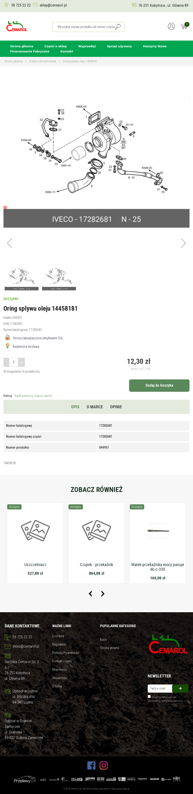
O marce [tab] (95, 406)
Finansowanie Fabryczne (29, 51)
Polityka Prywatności (65, 653)
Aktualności (59, 678)
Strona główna (21, 46)
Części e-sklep (56, 46)
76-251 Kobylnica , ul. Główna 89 (163, 5)
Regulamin (59, 644)
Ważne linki (61, 626)
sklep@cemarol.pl (53, 5)
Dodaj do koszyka (159, 385)
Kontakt (66, 51)
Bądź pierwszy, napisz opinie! (33, 396)
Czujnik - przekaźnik (96, 564)
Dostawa (58, 636)
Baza (103, 639)
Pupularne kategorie (118, 626)
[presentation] (90, 593)
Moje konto (59, 669)
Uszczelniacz (35, 564)
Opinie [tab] (116, 406)
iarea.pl (126, 788)
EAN (6, 324)
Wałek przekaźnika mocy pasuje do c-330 (157, 567)
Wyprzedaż (87, 46)
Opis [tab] (75, 406)
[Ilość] (13, 362)
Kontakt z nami (62, 661)
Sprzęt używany (119, 46)
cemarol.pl (76, 788)
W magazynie (12, 371)
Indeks (7, 318)
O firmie (57, 686)
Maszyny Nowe (155, 46)
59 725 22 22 (21, 5)
